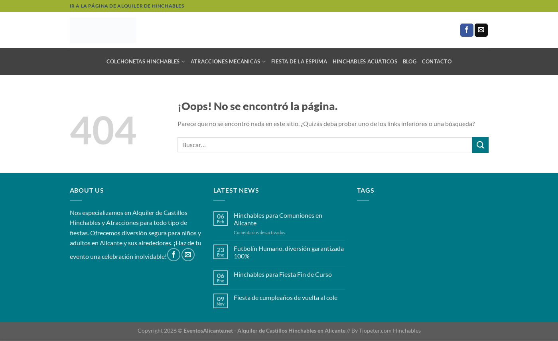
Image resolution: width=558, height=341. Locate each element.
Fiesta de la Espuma (299, 61)
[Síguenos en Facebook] (466, 30)
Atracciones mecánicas (228, 61)
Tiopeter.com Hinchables (390, 330)
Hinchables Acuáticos (365, 61)
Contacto (437, 61)
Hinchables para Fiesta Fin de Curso (283, 274)
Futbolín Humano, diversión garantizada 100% (289, 252)
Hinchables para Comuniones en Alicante (278, 219)
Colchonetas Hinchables (145, 61)
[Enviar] (480, 144)
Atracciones (122, 222)
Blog (409, 61)
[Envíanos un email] (481, 30)
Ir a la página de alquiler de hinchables (127, 6)
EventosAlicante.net (208, 330)
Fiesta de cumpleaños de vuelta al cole (285, 297)
